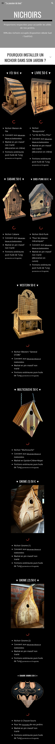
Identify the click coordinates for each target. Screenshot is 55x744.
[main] (27, 24)
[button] (2, 3)
